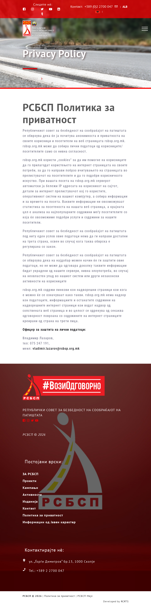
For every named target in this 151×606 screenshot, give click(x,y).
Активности (32, 494)
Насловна (30, 78)
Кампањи (30, 488)
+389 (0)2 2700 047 (99, 6)
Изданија (30, 501)
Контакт (29, 508)
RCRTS (125, 601)
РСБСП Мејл (85, 595)
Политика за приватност (43, 515)
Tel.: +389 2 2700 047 (46, 570)
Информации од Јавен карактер (49, 522)
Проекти (30, 481)
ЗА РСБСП (30, 474)
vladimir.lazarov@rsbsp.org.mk (56, 349)
